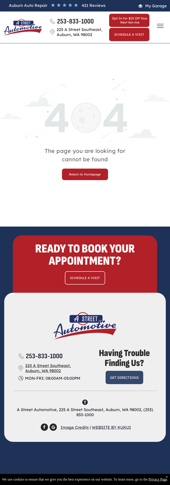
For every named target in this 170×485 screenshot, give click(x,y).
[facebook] (44, 427)
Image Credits (75, 427)
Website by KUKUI (111, 427)
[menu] (160, 26)
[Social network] (53, 427)
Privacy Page (158, 479)
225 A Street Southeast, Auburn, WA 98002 (48, 368)
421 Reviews (94, 5)
